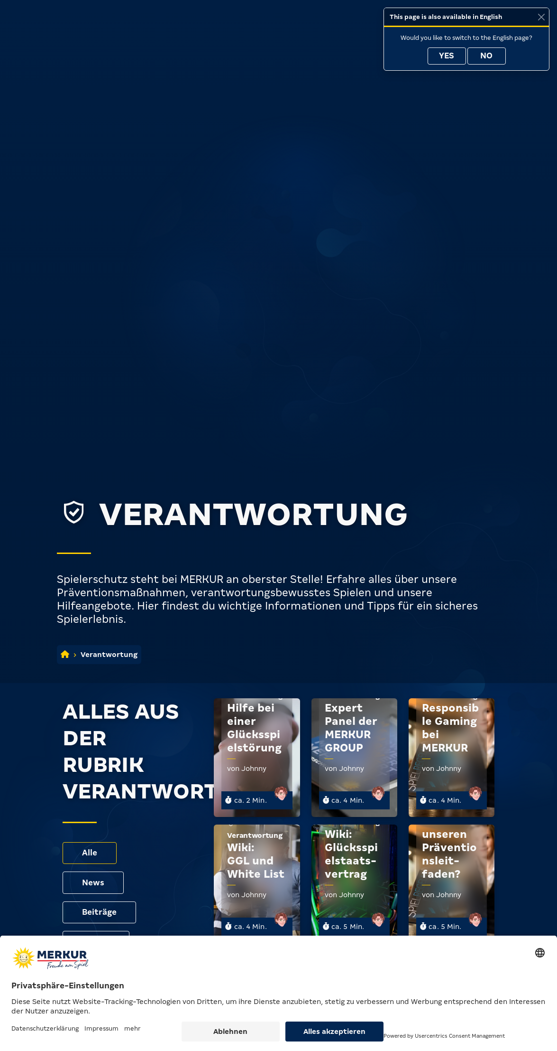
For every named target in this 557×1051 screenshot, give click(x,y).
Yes (446, 55)
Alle (89, 852)
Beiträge (99, 912)
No (486, 55)
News (93, 882)
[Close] (541, 17)
